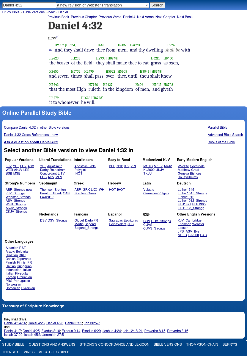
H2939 (100, 58)
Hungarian (24, 266)
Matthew (184, 170)
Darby (44, 170)
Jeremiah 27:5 (53, 335)
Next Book (185, 17)
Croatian (12, 255)
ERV (23, 166)
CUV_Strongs (161, 221)
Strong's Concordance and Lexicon (114, 344)
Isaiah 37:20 (13, 335)
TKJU (147, 173)
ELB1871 (184, 204)
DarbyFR (91, 220)
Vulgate (148, 189)
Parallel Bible (217, 127)
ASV (31, 166)
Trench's (10, 352)
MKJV (158, 166)
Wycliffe (183, 166)
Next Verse (145, 17)
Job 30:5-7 (92, 323)
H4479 (54, 98)
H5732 (75, 71)
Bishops (195, 173)
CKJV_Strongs (16, 211)
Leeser (182, 228)
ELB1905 (199, 204)
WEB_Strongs (16, 204)
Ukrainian (28, 288)
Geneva (183, 173)
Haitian (11, 266)
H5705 (122, 71)
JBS (130, 224)
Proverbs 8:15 (154, 331)
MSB (16, 173)
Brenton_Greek (51, 193)
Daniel (63, 12)
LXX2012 (46, 197)
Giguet (79, 220)
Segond (90, 224)
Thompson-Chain (202, 344)
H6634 (86, 98)
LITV (61, 173)
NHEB (182, 235)
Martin (78, 224)
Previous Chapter (84, 17)
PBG (9, 281)
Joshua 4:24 (111, 331)
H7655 (53, 71)
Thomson (46, 189)
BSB (9, 173)
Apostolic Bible (54, 352)
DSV (43, 220)
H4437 (108, 85)
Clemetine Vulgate (156, 193)
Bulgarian (23, 251)
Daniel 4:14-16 (15, 323)
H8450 (168, 58)
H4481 (101, 45)
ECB (43, 177)
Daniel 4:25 (36, 323)
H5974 (170, 45)
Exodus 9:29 (91, 331)
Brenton (60, 189)
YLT (16, 166)
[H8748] (112, 58)
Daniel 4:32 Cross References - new (31, 135)
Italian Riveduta (17, 273)
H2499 (89, 71)
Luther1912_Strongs (192, 200)
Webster (198, 224)
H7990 (93, 85)
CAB (66, 193)
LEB (26, 170)
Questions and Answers (52, 344)
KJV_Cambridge (189, 220)
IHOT (78, 173)
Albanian (12, 248)
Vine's (29, 352)
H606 (122, 45)
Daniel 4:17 (12, 331)
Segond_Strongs (86, 228)
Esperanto (24, 259)
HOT (112, 189)
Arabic (10, 251)
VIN (133, 166)
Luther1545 (186, 189)
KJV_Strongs (15, 193)
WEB (9, 170)
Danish (11, 259)
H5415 (157, 85)
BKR (22, 255)
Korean (11, 277)
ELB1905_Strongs (191, 208)
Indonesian (13, 270)
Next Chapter (165, 17)
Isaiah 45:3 (32, 335)
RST (22, 248)
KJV (9, 166)
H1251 (75, 58)
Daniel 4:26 (54, 323)
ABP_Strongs (15, 189)
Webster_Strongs (18, 197)
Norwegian (13, 284)
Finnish (11, 262)
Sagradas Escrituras (123, 220)
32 (50, 50)
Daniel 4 (129, 17)
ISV (126, 166)
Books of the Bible (221, 142)
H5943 (54, 85)
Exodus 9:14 (71, 331)
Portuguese (22, 281)
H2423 (54, 58)
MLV (58, 177)
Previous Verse (110, 17)
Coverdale (197, 166)
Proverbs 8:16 (177, 331)
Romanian (13, 288)
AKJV (18, 170)
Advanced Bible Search (225, 135)
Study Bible (10, 12)
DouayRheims (188, 177)
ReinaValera (117, 224)
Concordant (48, 173)
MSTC (148, 166)
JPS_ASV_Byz (188, 231)
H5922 (110, 71)
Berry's (229, 344)
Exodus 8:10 (50, 331)
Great (195, 170)
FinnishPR (24, 262)
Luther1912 (186, 197)
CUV (146, 221)
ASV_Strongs (15, 200)
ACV (51, 177)
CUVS (148, 224)
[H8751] (71, 45)
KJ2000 (149, 170)
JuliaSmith (54, 166)
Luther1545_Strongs (192, 193)
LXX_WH (97, 189)
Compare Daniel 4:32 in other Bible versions (37, 127)
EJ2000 (193, 235)
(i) (58, 37)
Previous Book (58, 17)
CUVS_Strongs (154, 228)
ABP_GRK (82, 189)
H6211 (155, 58)
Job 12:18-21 (133, 331)
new (29, 189)
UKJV (160, 170)
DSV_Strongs (57, 220)
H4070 (135, 45)
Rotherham (57, 170)
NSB (119, 166)
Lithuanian (24, 277)
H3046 (144, 71)
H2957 (59, 45)
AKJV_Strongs (16, 208)
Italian (26, 270)
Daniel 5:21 (73, 323)
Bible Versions (34, 12)
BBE (112, 166)
